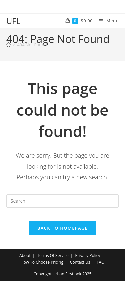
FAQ (100, 262)
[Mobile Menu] (106, 21)
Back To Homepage (62, 228)
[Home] (8, 45)
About (25, 255)
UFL (13, 20)
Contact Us (80, 262)
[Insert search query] (62, 201)
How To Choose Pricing (42, 262)
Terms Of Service (52, 255)
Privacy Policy (87, 255)
